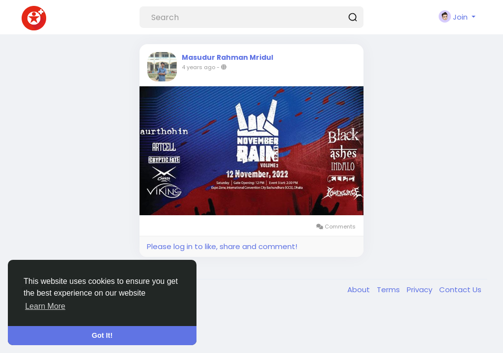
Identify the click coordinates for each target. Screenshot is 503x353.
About (359, 289)
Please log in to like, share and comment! (222, 246)
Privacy (420, 289)
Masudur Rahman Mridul (227, 57)
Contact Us (460, 289)
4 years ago (198, 67)
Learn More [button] (45, 306)
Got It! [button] (102, 335)
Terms (389, 289)
